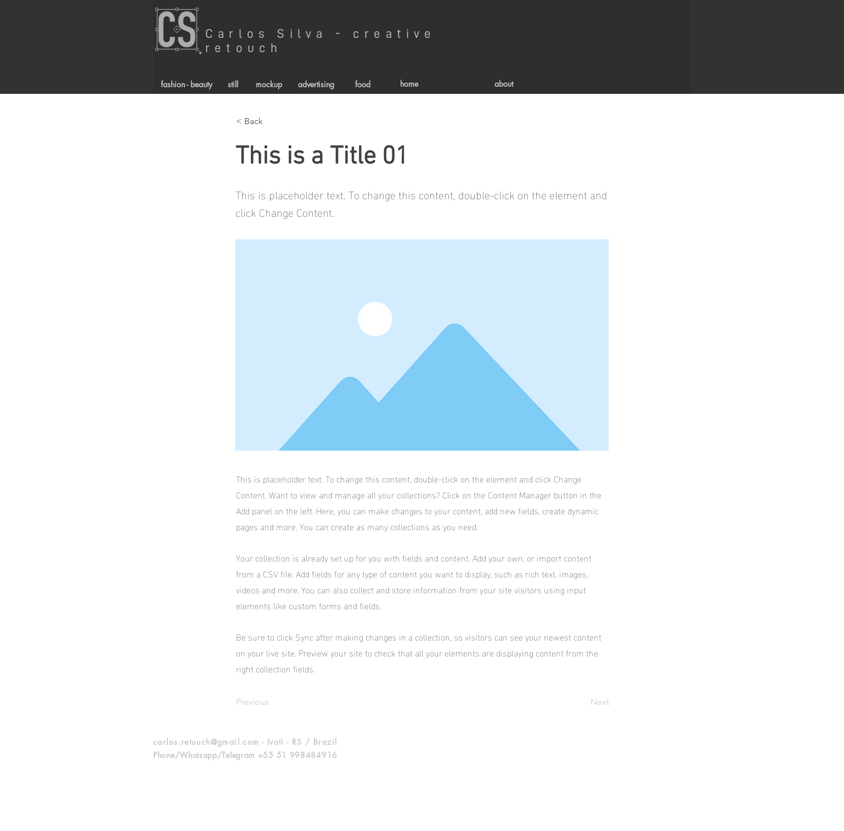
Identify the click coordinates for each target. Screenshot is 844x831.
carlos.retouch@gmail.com (206, 742)
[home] (409, 83)
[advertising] (316, 84)
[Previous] (272, 702)
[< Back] (272, 121)
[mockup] (268, 84)
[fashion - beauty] (186, 84)
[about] (503, 83)
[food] (362, 84)
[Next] (581, 702)
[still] (233, 84)
